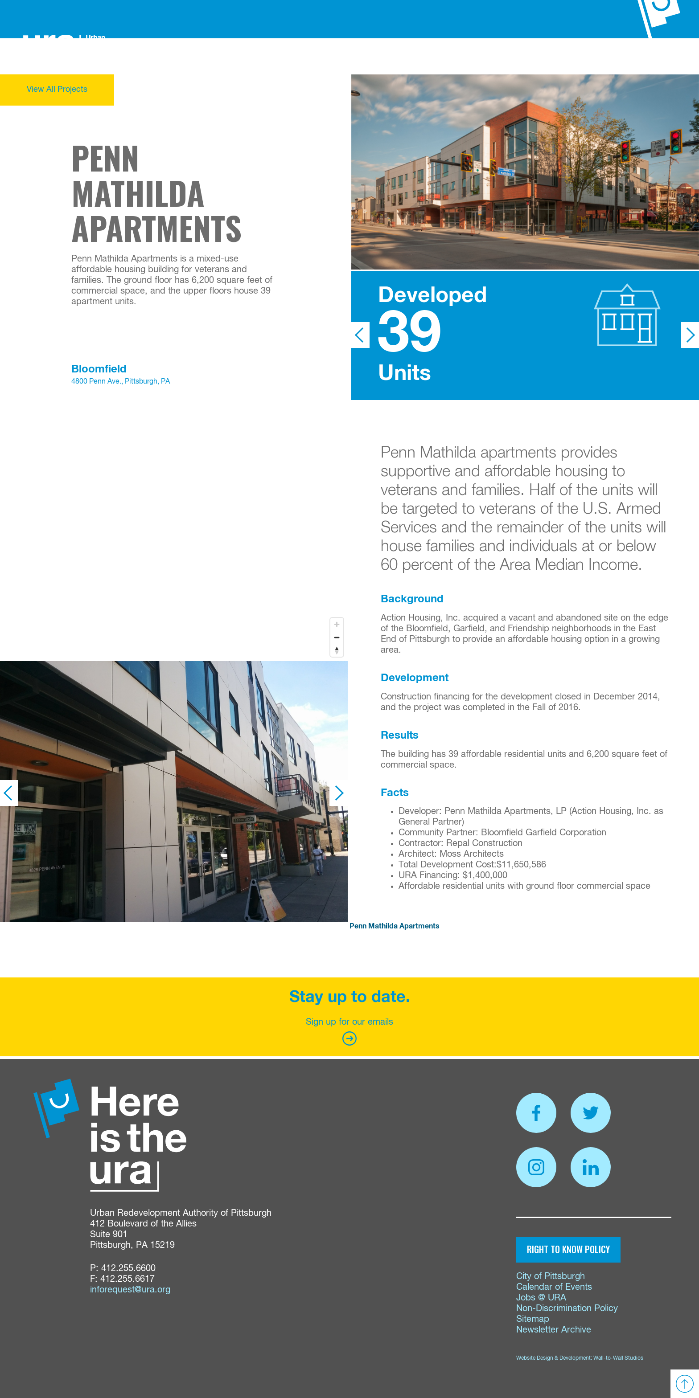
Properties (340, 56)
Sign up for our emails (349, 1032)
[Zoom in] (336, 624)
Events (499, 56)
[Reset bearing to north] (336, 650)
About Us (197, 56)
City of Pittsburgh (550, 1276)
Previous (360, 335)
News (466, 56)
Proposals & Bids (410, 56)
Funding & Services (266, 56)
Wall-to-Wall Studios (618, 1358)
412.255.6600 (128, 1268)
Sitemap (532, 1319)
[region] (174, 532)
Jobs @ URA (541, 1298)
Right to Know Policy (568, 1249)
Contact (538, 56)
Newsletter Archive (553, 1330)
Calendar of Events (554, 1287)
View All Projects (57, 90)
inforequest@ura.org (130, 1290)
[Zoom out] (336, 637)
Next (690, 335)
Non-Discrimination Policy (567, 1308)
